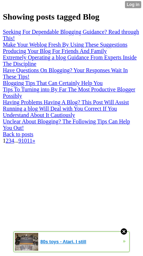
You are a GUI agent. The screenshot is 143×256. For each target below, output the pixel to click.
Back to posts (18, 134)
